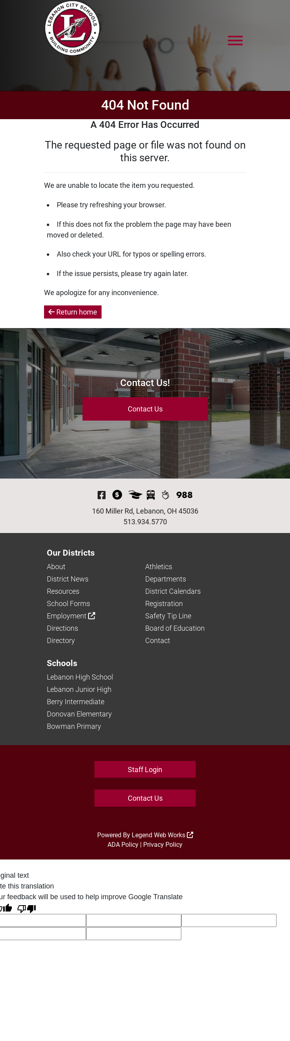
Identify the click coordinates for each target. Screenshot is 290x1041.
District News (67, 579)
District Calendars (173, 591)
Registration (164, 603)
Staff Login (145, 769)
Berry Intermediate (75, 701)
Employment (71, 616)
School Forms (68, 603)
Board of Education (175, 628)
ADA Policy (123, 844)
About (56, 566)
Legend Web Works (162, 835)
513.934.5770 (145, 522)
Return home (72, 312)
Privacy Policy (162, 844)
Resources (63, 591)
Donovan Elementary (79, 714)
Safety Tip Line (168, 616)
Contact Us (145, 409)
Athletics (158, 566)
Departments (165, 579)
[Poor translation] (26, 908)
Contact (157, 640)
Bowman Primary (74, 726)
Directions (62, 628)
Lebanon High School (80, 677)
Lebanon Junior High (79, 689)
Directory (61, 640)
